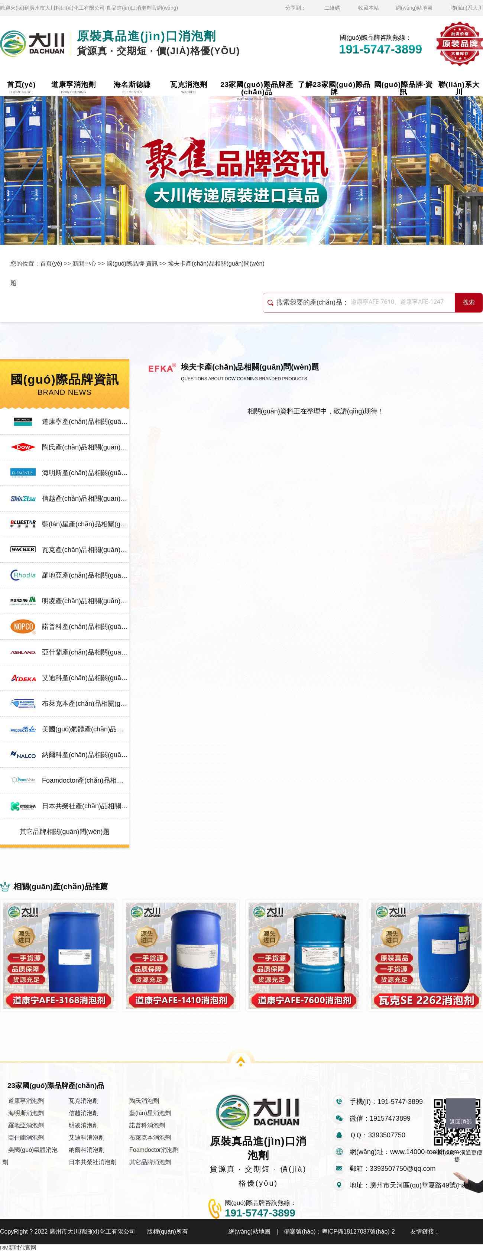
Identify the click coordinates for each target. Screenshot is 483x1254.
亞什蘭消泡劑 (26, 1140)
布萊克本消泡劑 (150, 1140)
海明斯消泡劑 (26, 1115)
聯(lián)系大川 (467, 8)
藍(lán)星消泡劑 (150, 1115)
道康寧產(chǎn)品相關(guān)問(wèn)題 (85, 421)
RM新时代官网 (18, 1250)
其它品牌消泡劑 (150, 1165)
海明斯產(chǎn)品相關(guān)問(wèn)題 (85, 473)
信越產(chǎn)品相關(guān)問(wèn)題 (85, 498)
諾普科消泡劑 (147, 1128)
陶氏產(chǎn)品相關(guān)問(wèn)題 (85, 447)
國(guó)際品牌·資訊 (132, 263)
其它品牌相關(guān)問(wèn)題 (64, 831)
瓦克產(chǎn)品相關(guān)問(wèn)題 (85, 549)
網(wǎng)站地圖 (414, 8)
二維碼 (332, 8)
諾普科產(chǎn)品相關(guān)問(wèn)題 (85, 626)
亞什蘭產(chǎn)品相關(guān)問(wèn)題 (85, 652)
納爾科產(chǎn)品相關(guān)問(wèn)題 (85, 754)
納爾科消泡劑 (86, 1152)
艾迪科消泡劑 (86, 1140)
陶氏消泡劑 (144, 1103)
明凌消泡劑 (83, 1128)
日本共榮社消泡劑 (92, 1165)
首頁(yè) (51, 263)
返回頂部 (461, 1121)
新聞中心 (84, 263)
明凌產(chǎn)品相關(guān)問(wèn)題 (85, 601)
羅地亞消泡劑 (26, 1128)
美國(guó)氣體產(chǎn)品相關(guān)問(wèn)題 (85, 729)
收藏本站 (368, 8)
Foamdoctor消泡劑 (154, 1152)
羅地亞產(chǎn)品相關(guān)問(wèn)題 (85, 575)
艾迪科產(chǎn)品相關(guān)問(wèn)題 (85, 678)
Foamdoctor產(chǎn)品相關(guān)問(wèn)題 (85, 780)
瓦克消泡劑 (83, 1103)
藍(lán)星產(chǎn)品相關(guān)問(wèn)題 (85, 524)
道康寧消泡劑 (26, 1103)
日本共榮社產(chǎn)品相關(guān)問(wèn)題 (85, 806)
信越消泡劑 (83, 1115)
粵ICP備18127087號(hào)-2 (358, 1234)
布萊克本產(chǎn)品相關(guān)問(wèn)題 (85, 703)
